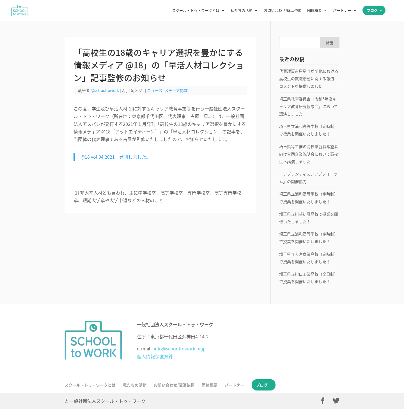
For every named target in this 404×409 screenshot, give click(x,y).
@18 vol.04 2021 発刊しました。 (116, 156)
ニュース (154, 90)
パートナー (342, 10)
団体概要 (314, 10)
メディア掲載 (176, 90)
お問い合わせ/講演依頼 (283, 10)
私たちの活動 (241, 10)
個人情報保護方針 (155, 356)
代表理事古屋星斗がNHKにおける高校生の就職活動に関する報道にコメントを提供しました (308, 78)
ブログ (372, 10)
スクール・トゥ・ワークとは (195, 10)
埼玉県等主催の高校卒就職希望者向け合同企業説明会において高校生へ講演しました (308, 154)
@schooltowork (105, 90)
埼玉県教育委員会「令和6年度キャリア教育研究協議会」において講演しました (308, 106)
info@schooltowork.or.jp (180, 348)
